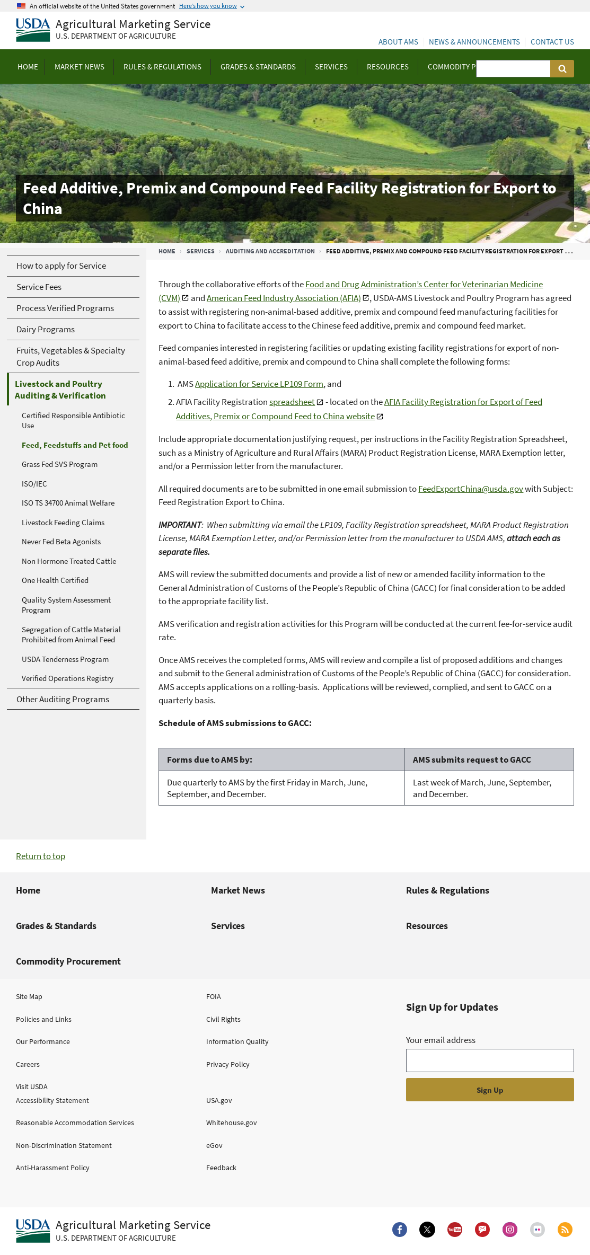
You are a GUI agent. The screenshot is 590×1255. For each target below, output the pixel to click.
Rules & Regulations (447, 890)
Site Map (29, 996)
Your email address (440, 1040)
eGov (214, 1145)
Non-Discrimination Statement (64, 1145)
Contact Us (552, 42)
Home (166, 251)
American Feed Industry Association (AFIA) (284, 298)
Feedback (221, 1167)
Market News (238, 890)
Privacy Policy (228, 1064)
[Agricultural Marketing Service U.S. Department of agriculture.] (113, 1231)
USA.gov (219, 1100)
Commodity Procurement (68, 961)
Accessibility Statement (52, 1100)
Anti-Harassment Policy (53, 1167)
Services (201, 251)
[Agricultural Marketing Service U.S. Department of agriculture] (113, 30)
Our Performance (43, 1041)
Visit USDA (32, 1086)
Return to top (40, 856)
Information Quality (237, 1041)
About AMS (398, 42)
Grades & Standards (56, 926)
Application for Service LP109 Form (259, 384)
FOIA (213, 996)
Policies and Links (44, 1019)
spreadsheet (292, 402)
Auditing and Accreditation (270, 251)
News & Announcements (474, 42)
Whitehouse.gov (231, 1122)
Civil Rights (223, 1019)
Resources (427, 926)
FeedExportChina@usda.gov (470, 488)
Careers (28, 1064)
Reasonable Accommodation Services (75, 1122)
